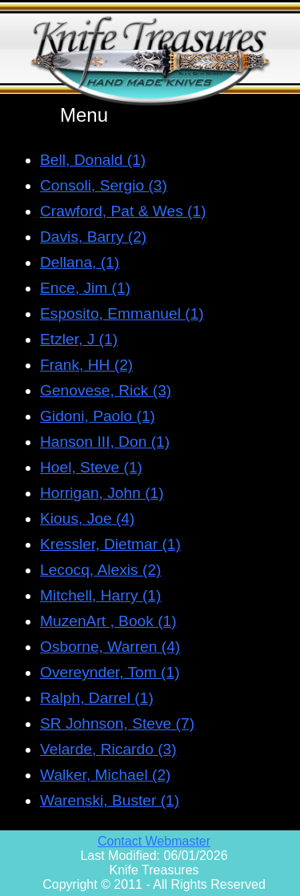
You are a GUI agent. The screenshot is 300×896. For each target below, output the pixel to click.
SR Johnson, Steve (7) (117, 723)
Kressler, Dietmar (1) (110, 544)
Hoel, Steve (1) (91, 467)
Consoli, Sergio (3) (103, 185)
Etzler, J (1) (79, 339)
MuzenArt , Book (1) (108, 621)
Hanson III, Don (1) (105, 441)
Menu (84, 115)
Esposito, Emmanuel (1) (122, 313)
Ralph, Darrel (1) (97, 697)
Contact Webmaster (154, 841)
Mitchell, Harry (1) (100, 595)
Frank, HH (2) (86, 364)
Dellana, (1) (79, 262)
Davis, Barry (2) (93, 236)
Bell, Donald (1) (93, 159)
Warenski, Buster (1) (109, 800)
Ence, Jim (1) (85, 287)
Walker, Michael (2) (105, 774)
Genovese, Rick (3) (105, 390)
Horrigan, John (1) (102, 492)
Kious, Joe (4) (87, 518)
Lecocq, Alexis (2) (100, 569)
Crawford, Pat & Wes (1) (123, 211)
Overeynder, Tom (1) (110, 672)
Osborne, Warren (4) (110, 646)
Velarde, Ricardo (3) (108, 749)
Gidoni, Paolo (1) (97, 416)
